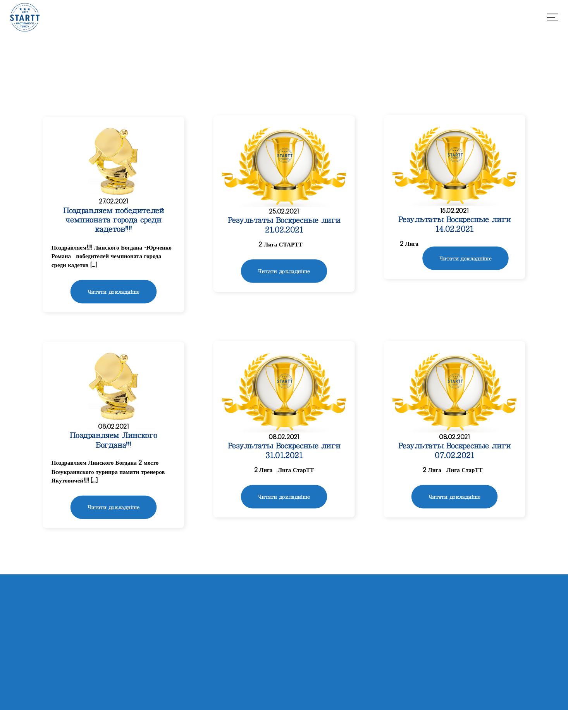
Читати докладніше (113, 292)
